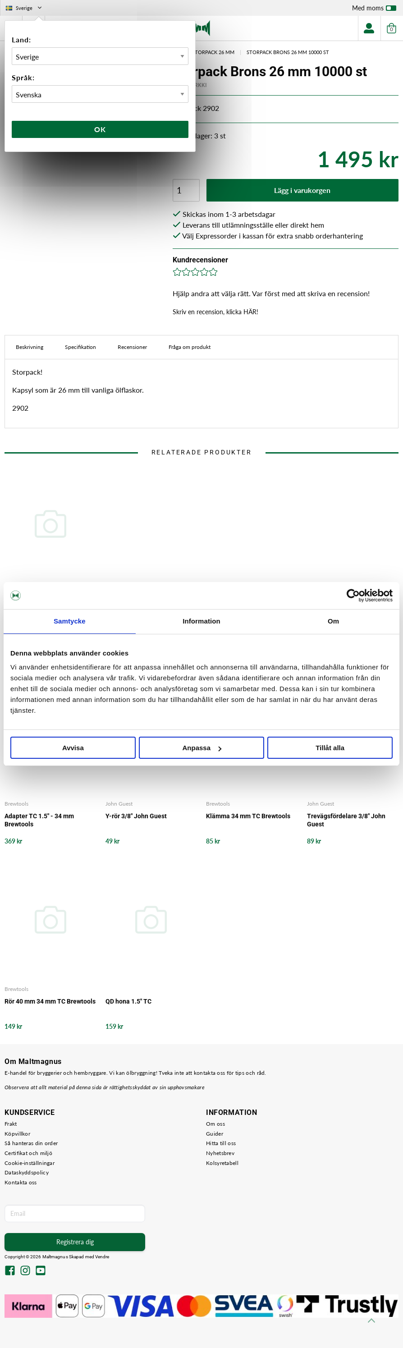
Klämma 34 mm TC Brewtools (248, 816)
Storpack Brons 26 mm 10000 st (288, 52)
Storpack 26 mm (213, 52)
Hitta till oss (221, 1143)
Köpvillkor (17, 1133)
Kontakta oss (21, 1182)
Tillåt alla (330, 748)
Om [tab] (333, 621)
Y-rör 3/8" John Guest (136, 816)
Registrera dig (75, 1242)
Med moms (374, 10)
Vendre (102, 1256)
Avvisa (73, 748)
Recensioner (132, 347)
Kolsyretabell (222, 1163)
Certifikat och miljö (28, 1153)
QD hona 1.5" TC (128, 1001)
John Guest (119, 803)
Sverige (24, 8)
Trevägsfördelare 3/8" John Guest (346, 820)
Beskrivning (29, 347)
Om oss (215, 1123)
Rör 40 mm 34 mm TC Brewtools (50, 1001)
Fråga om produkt (190, 347)
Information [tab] (201, 621)
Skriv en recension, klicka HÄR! (215, 312)
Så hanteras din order (31, 1143)
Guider (214, 1133)
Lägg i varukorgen (302, 190)
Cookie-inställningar (30, 1163)
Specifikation (80, 347)
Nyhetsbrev (220, 1153)
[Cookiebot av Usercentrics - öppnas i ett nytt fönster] (353, 595)
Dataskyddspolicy (27, 1172)
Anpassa (201, 748)
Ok (100, 129)
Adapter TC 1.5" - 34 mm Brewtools (39, 820)
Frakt (11, 1123)
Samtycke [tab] (70, 621)
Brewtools (16, 803)
